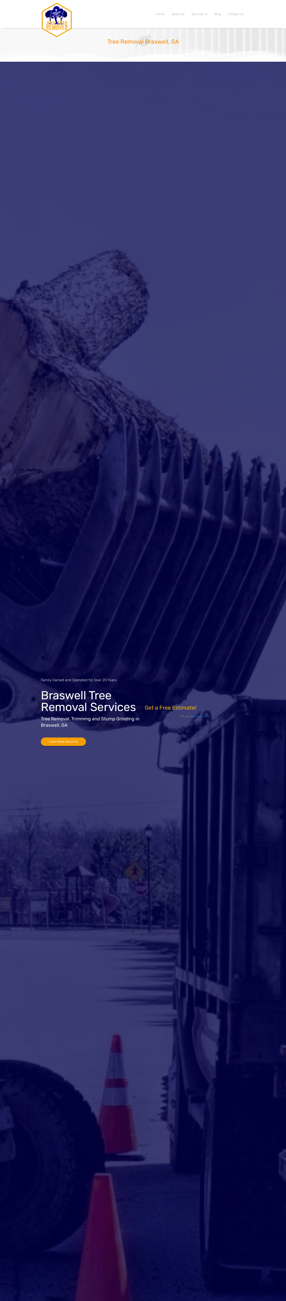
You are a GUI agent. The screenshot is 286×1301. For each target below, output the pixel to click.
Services (199, 14)
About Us (178, 14)
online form (201, 716)
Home (160, 14)
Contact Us (235, 14)
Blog (217, 14)
